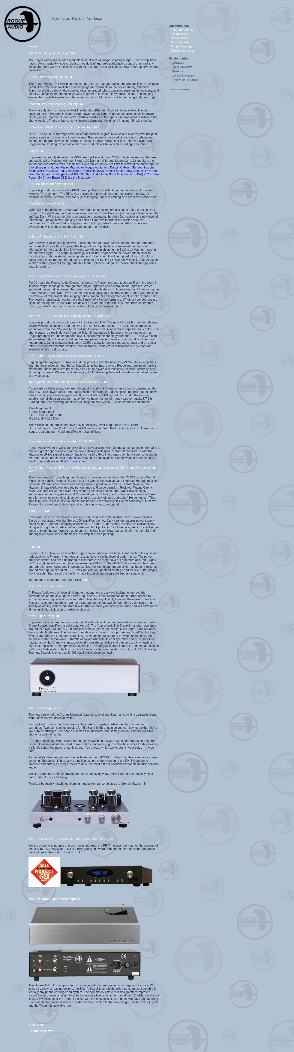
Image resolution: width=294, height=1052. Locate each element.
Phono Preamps (181, 46)
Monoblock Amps (182, 42)
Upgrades (178, 62)
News (98, 18)
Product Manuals (182, 66)
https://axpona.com (72, 461)
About (66, 18)
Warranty (177, 71)
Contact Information (183, 75)
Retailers (78, 18)
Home (56, 18)
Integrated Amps (182, 30)
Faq (89, 18)
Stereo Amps (179, 38)
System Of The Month (185, 79)
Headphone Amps (183, 50)
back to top (37, 1024)
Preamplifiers (179, 34)
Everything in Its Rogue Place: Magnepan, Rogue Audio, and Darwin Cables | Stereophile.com (91, 167)
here (85, 579)
